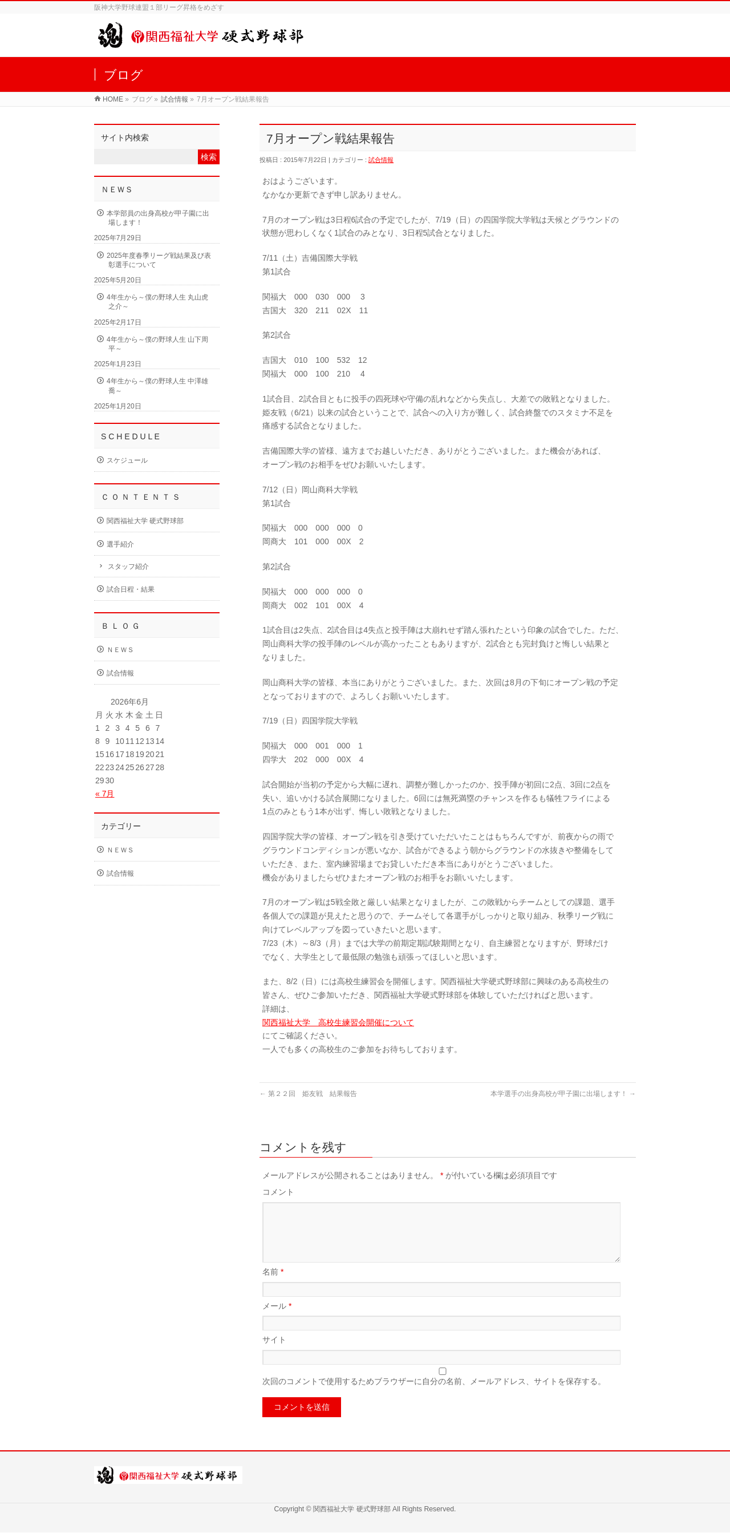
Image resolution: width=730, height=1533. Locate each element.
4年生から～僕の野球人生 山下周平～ (157, 344)
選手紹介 (120, 544)
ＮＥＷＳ (120, 650)
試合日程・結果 (131, 589)
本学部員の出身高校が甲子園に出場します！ (158, 217)
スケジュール (127, 460)
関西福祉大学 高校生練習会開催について (338, 1022)
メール (276, 1319)
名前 (272, 1285)
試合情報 (174, 99)
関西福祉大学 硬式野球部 (145, 521)
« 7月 (104, 793)
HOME (113, 99)
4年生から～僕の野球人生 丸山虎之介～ (157, 301)
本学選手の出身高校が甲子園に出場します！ (563, 1094)
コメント (278, 1191)
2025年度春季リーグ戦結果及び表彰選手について (159, 260)
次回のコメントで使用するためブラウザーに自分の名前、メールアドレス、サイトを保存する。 (434, 1394)
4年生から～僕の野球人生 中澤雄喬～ (157, 385)
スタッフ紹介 (128, 567)
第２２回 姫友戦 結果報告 (308, 1094)
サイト (274, 1353)
